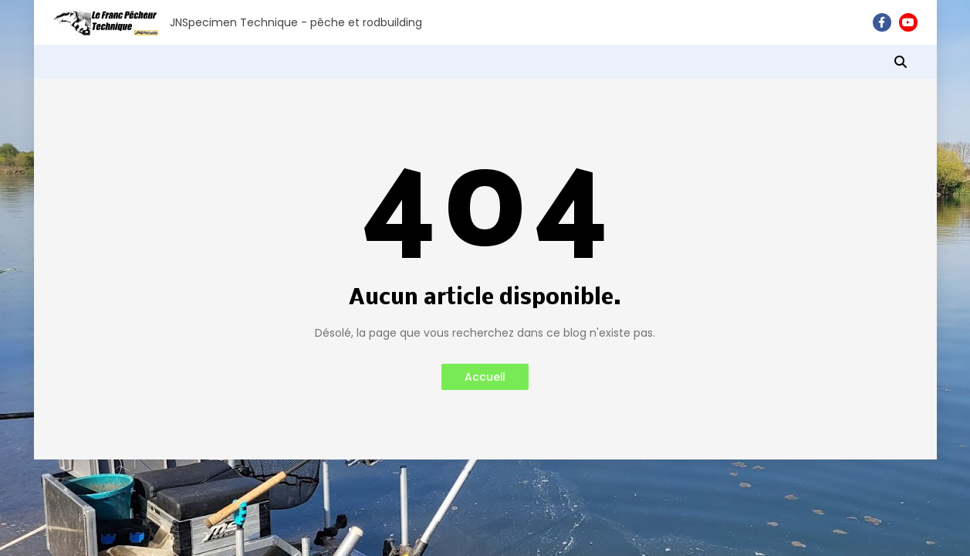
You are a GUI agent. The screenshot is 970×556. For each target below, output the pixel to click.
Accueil (485, 377)
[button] (901, 62)
